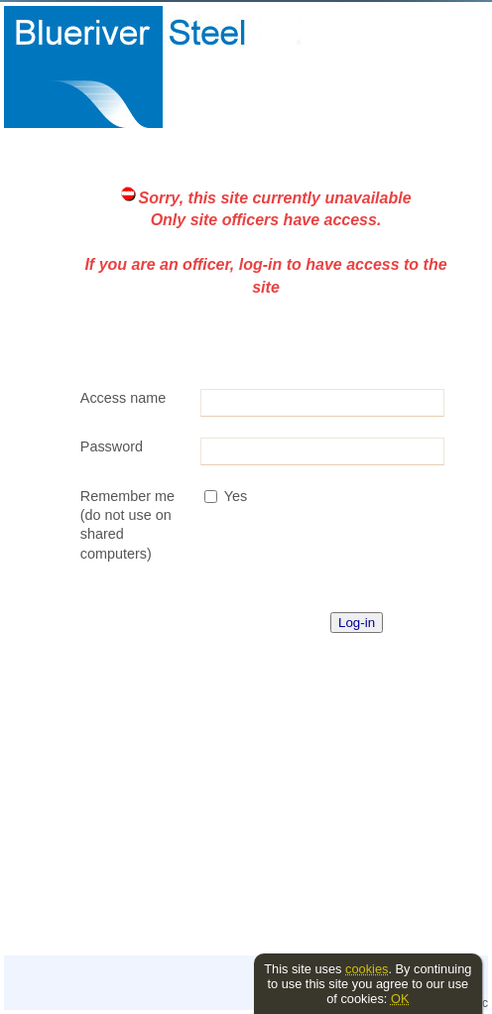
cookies (366, 968)
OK (400, 998)
